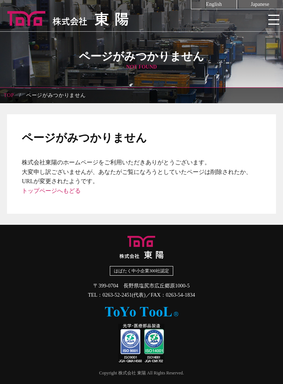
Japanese (260, 4)
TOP (9, 95)
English (214, 4)
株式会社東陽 (141, 18)
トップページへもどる (51, 191)
